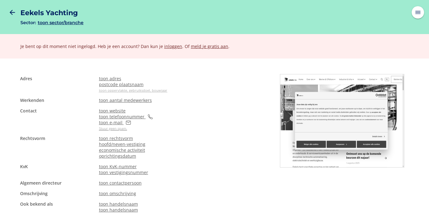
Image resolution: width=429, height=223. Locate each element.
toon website (112, 111)
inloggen (173, 46)
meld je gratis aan (209, 46)
